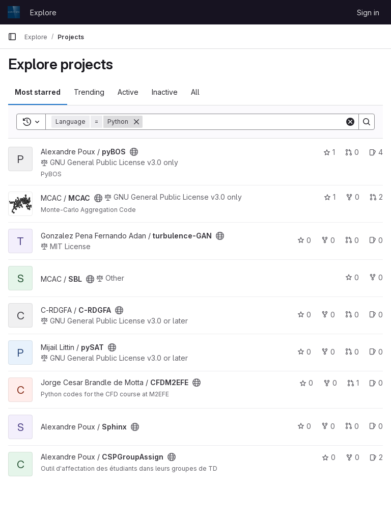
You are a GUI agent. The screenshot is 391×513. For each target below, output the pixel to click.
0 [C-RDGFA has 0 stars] (304, 314)
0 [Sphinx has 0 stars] (304, 426)
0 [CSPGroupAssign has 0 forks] (352, 457)
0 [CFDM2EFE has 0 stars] (306, 383)
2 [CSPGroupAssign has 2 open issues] (376, 457)
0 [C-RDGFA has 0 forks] (328, 314)
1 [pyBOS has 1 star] (329, 152)
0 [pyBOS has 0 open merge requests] (352, 152)
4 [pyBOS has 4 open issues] (376, 152)
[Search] (244, 122)
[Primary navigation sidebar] (12, 37)
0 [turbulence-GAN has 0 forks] (328, 240)
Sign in (368, 12)
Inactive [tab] (165, 92)
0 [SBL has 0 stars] (352, 277)
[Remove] (136, 122)
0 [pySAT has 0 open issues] (376, 351)
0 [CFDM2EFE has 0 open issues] (376, 383)
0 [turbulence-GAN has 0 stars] (304, 240)
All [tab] (195, 92)
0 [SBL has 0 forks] (376, 277)
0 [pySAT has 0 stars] (304, 351)
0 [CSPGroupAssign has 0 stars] (329, 457)
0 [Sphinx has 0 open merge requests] (352, 426)
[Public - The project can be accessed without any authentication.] (134, 152)
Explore (43, 12)
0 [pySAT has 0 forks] (328, 351)
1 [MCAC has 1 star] (330, 197)
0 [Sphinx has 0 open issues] (376, 426)
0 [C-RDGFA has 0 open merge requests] (352, 314)
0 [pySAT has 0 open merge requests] (352, 351)
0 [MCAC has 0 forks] (352, 197)
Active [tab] (128, 92)
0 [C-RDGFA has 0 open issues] (376, 314)
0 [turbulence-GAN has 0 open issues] (376, 240)
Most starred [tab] (38, 92)
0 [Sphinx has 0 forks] (328, 426)
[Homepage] (14, 12)
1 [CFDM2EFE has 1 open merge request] (353, 383)
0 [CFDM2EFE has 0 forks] (330, 383)
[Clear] (350, 122)
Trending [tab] (89, 92)
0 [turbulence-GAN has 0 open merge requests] (352, 240)
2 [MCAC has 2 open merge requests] (376, 197)
